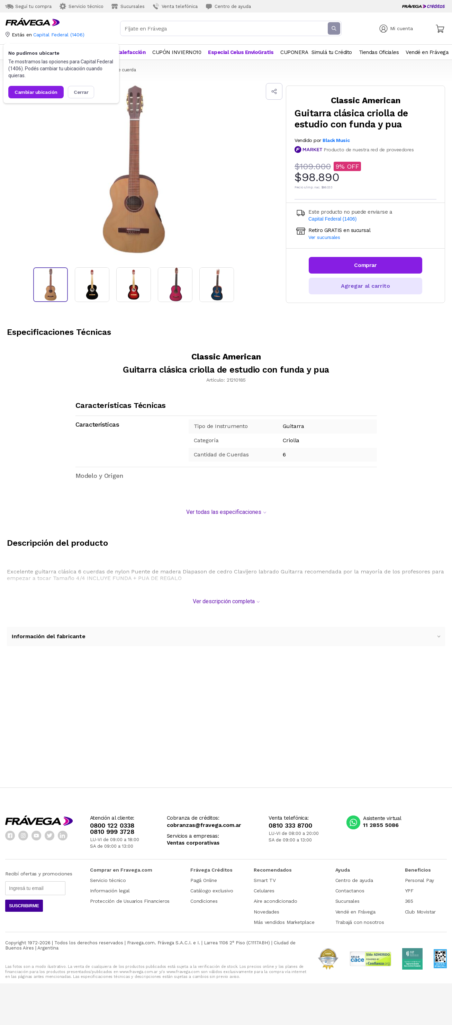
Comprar (365, 265)
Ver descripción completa (226, 598)
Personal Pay (419, 877)
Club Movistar (420, 908)
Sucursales (347, 897)
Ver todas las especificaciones (226, 508)
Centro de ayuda (354, 877)
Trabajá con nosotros (359, 918)
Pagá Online (203, 877)
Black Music (336, 140)
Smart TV (264, 877)
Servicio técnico (108, 877)
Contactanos (349, 887)
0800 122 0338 (112, 822)
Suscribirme (24, 902)
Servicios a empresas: (193, 832)
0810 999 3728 (112, 828)
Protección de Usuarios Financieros (130, 897)
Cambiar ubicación (36, 92)
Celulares (264, 887)
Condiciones (204, 897)
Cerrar (81, 92)
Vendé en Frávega (355, 908)
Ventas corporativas (193, 839)
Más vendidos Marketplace (284, 918)
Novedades (266, 908)
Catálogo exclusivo (211, 887)
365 (409, 897)
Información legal (110, 887)
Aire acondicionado (275, 897)
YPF (409, 887)
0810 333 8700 (290, 822)
